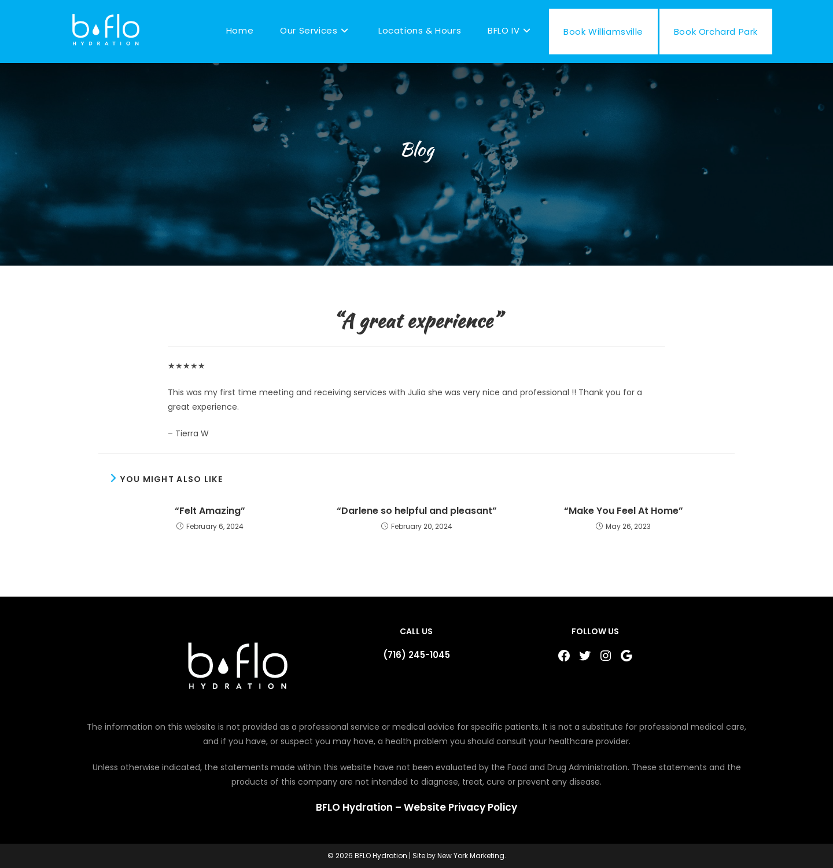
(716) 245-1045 (416, 655)
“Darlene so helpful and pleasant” (417, 511)
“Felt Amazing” (210, 511)
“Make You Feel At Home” (623, 511)
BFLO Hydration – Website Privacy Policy (416, 807)
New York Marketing (470, 855)
